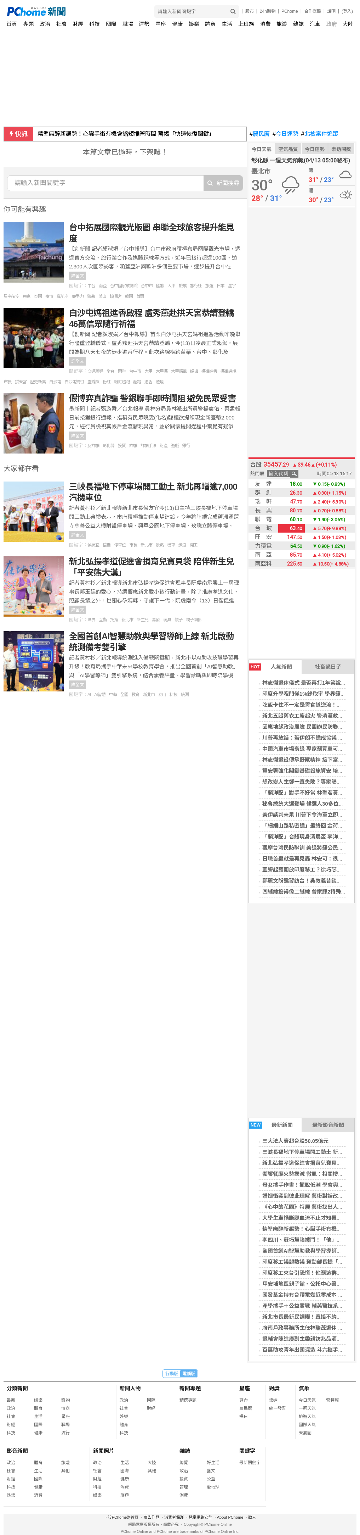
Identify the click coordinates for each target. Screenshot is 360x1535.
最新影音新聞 (328, 1125)
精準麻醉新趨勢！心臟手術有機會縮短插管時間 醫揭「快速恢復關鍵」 (126, 134)
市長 (7, 381)
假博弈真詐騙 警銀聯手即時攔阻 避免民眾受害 (152, 398)
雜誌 (298, 24)
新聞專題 (190, 1388)
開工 (194, 545)
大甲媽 (161, 371)
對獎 (274, 1388)
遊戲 (175, 445)
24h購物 (267, 11)
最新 (11, 1400)
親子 (178, 619)
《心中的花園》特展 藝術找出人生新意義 (310, 1207)
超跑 (137, 381)
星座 (160, 24)
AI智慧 (99, 694)
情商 (65, 1408)
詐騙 (133, 445)
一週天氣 (307, 1408)
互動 (103, 619)
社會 (61, 24)
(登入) (347, 11)
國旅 (160, 285)
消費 (265, 24)
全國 (124, 694)
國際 (111, 24)
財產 (163, 445)
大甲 (171, 285)
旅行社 (196, 285)
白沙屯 (55, 381)
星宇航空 (11, 296)
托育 (114, 619)
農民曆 (260, 134)
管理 (183, 1487)
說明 (331, 11)
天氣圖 (305, 1432)
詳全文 (77, 275)
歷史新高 (38, 381)
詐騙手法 (148, 445)
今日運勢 (285, 134)
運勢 (144, 24)
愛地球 (213, 1487)
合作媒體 (312, 11)
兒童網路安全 (200, 1517)
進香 (148, 381)
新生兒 (142, 619)
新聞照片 (103, 1451)
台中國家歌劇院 (123, 285)
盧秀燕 (93, 381)
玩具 (167, 619)
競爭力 (78, 296)
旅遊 (281, 24)
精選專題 (187, 1400)
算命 (243, 1400)
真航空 (62, 296)
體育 (210, 24)
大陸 (348, 24)
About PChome (230, 1517)
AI (89, 694)
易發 (156, 619)
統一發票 (277, 1408)
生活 (227, 24)
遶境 (160, 381)
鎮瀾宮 (115, 296)
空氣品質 (288, 149)
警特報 (332, 1400)
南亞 (103, 285)
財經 (78, 24)
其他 (65, 1470)
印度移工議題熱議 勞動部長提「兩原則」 (310, 1262)
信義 (106, 545)
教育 (135, 694)
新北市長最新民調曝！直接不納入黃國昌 (310, 1317)
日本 (220, 285)
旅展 (183, 285)
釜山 (102, 296)
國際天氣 (307, 1424)
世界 (91, 619)
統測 (185, 694)
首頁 (11, 24)
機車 (171, 545)
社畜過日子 (328, 667)
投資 (122, 445)
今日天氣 (262, 149)
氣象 (304, 1388)
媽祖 (194, 371)
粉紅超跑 (122, 381)
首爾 (140, 296)
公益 (211, 1478)
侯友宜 (93, 545)
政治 (45, 24)
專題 (28, 24)
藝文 (211, 1470)
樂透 (273, 1400)
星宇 (232, 285)
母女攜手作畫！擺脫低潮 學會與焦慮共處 (310, 1185)
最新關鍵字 (250, 1462)
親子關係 (193, 619)
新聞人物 (130, 1388)
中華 (113, 694)
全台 (110, 371)
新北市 (146, 545)
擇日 (243, 1416)
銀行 (186, 445)
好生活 (213, 1462)
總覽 (183, 1462)
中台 (91, 285)
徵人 (252, 1517)
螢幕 (91, 296)
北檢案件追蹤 (319, 134)
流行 (65, 1432)
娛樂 (194, 24)
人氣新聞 (270, 667)
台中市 (147, 285)
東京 (26, 296)
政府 (331, 24)
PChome (289, 11)
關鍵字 (247, 1451)
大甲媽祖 (179, 371)
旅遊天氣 (307, 1416)
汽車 (315, 24)
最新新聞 (271, 1125)
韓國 (129, 296)
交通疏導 (95, 371)
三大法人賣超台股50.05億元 (295, 1141)
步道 (182, 545)
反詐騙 (93, 445)
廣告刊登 (151, 1517)
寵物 (65, 1400)
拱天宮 (21, 381)
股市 (249, 11)
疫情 (49, 296)
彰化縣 (108, 445)
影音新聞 (17, 1451)
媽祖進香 (209, 371)
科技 (94, 24)
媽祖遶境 (228, 371)
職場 (127, 24)
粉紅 (106, 381)
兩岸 (122, 371)
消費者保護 (174, 1517)
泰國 (38, 296)
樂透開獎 (341, 149)
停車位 (120, 545)
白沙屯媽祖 (74, 381)
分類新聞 (17, 1388)
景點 (160, 545)
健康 (177, 24)
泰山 (162, 694)
